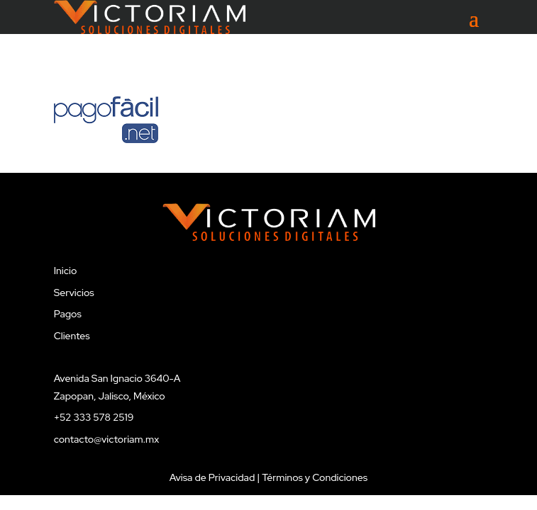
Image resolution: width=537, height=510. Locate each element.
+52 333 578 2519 (94, 417)
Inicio (65, 270)
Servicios (74, 292)
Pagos (68, 313)
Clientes (72, 335)
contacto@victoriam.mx (107, 439)
